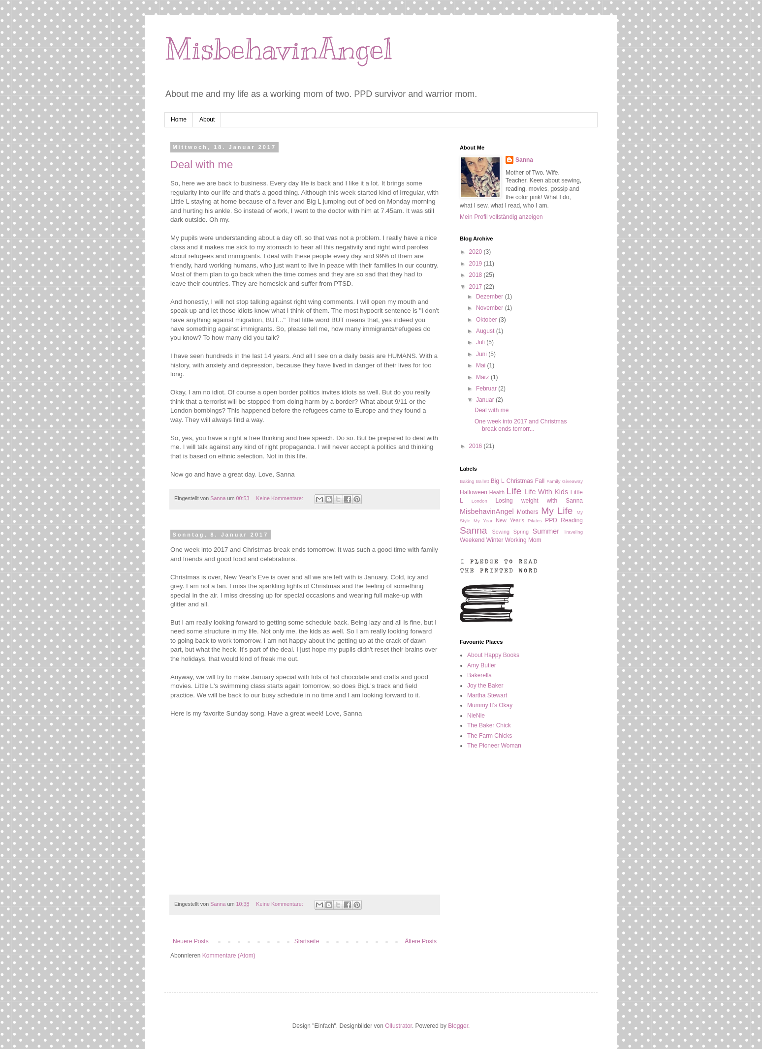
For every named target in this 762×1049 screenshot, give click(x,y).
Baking (467, 481)
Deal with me (201, 164)
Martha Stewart (487, 695)
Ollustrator (398, 1025)
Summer (546, 531)
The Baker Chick (489, 725)
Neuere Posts (191, 941)
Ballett (482, 481)
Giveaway (572, 481)
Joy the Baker (485, 685)
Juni (482, 354)
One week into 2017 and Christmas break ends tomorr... (521, 425)
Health (497, 492)
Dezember (490, 296)
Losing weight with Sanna (539, 500)
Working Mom (523, 540)
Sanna (524, 159)
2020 (476, 251)
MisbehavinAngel (278, 49)
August (486, 331)
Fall (539, 481)
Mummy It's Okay (489, 705)
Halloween (473, 492)
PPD (551, 520)
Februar (487, 388)
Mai (481, 365)
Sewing (500, 532)
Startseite (306, 941)
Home (179, 119)
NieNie (476, 715)
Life (514, 491)
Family (553, 481)
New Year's (510, 520)
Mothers (527, 512)
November (490, 307)
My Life (556, 511)
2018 (476, 274)
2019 (476, 263)
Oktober (487, 319)
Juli (481, 342)
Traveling (573, 532)
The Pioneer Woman (494, 745)
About (207, 119)
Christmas (520, 481)
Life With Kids (546, 492)
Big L (498, 481)
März (483, 377)
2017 (476, 286)
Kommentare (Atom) (228, 955)
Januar (486, 399)
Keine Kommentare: (280, 498)
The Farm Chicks (489, 735)
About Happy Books (493, 655)
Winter (495, 540)
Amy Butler (481, 665)
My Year (483, 520)
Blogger (458, 1025)
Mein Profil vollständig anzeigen (501, 216)
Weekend (472, 540)
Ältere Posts (421, 941)
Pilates (535, 520)
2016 (476, 446)
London (479, 501)
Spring (521, 532)
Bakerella (479, 675)
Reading (572, 520)
